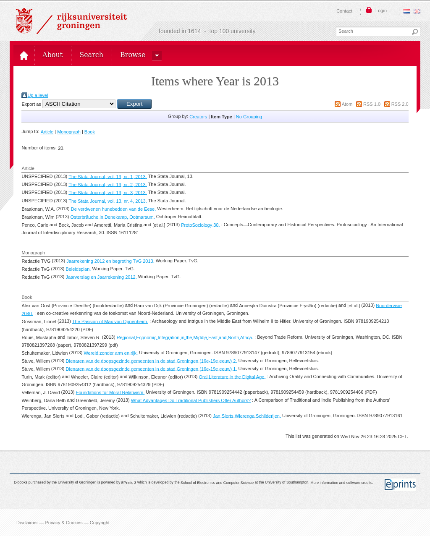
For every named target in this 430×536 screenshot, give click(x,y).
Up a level (37, 95)
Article (47, 131)
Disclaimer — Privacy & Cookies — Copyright (63, 522)
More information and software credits (341, 483)
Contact (344, 10)
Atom (347, 104)
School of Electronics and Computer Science (217, 483)
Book (89, 131)
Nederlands (407, 11)
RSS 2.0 (400, 104)
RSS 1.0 (371, 104)
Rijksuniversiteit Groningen (71, 21)
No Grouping (249, 116)
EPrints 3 (128, 483)
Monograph (69, 131)
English (417, 11)
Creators (198, 116)
